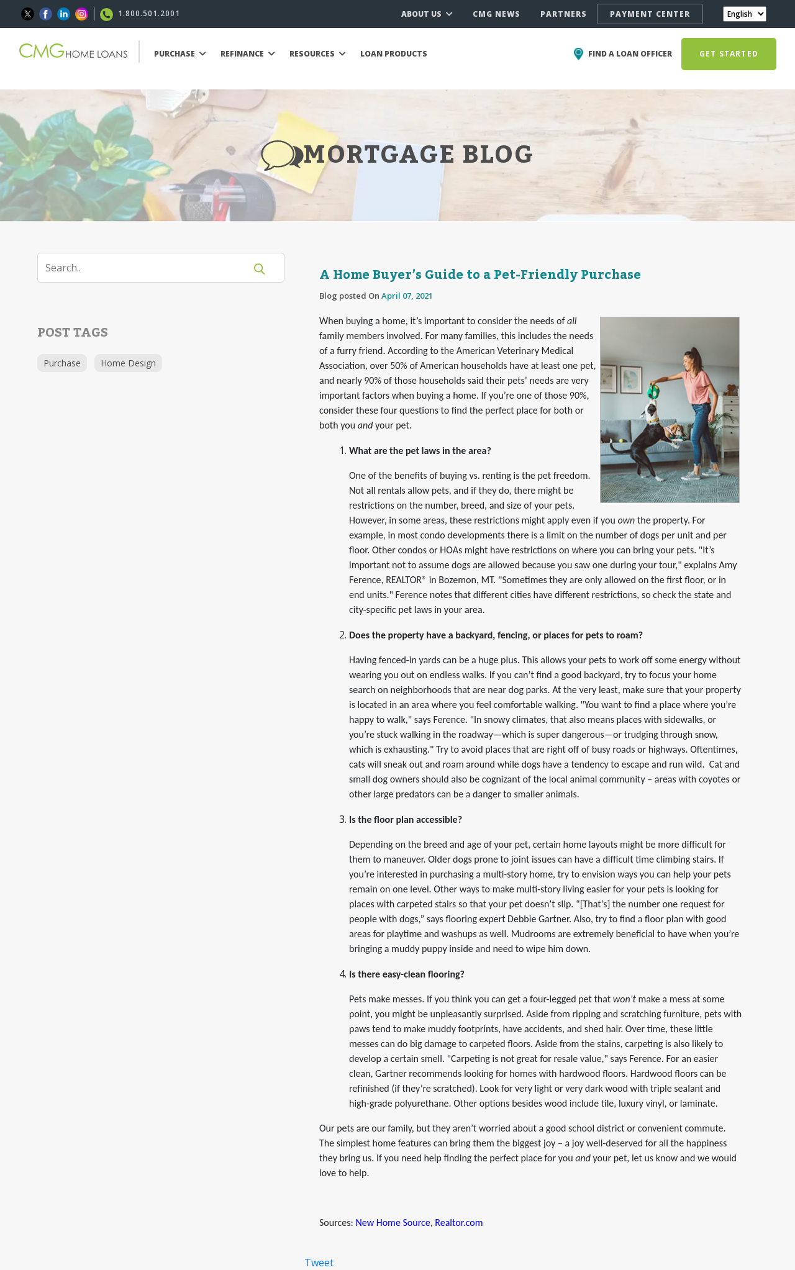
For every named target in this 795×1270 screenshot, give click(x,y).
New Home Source (392, 1222)
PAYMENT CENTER (650, 14)
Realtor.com (459, 1222)
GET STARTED (728, 53)
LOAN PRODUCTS (393, 53)
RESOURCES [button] (317, 53)
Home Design (128, 363)
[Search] (149, 268)
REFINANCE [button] (247, 53)
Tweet (319, 1262)
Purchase (62, 363)
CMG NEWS (496, 14)
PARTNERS (563, 14)
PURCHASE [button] (180, 53)
